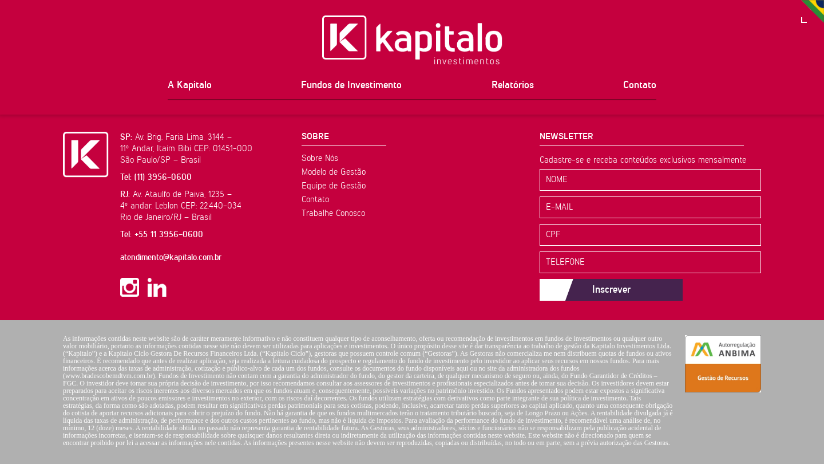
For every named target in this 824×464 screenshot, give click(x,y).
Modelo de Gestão (334, 172)
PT (812, 11)
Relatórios (513, 85)
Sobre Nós (320, 158)
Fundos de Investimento (351, 85)
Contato (639, 85)
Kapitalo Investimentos (412, 40)
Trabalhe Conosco (333, 213)
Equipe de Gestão (334, 186)
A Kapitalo (190, 85)
